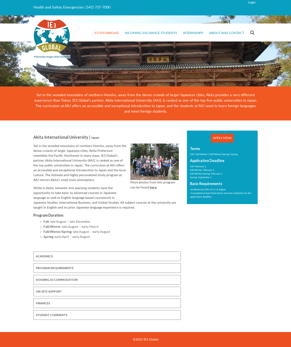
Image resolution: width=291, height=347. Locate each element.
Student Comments (51, 315)
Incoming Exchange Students (151, 33)
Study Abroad (107, 33)
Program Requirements (54, 268)
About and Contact (226, 33)
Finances (43, 303)
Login (252, 2)
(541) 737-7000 (98, 7)
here (153, 187)
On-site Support (49, 291)
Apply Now (222, 138)
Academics (44, 256)
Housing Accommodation (57, 279)
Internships (193, 33)
